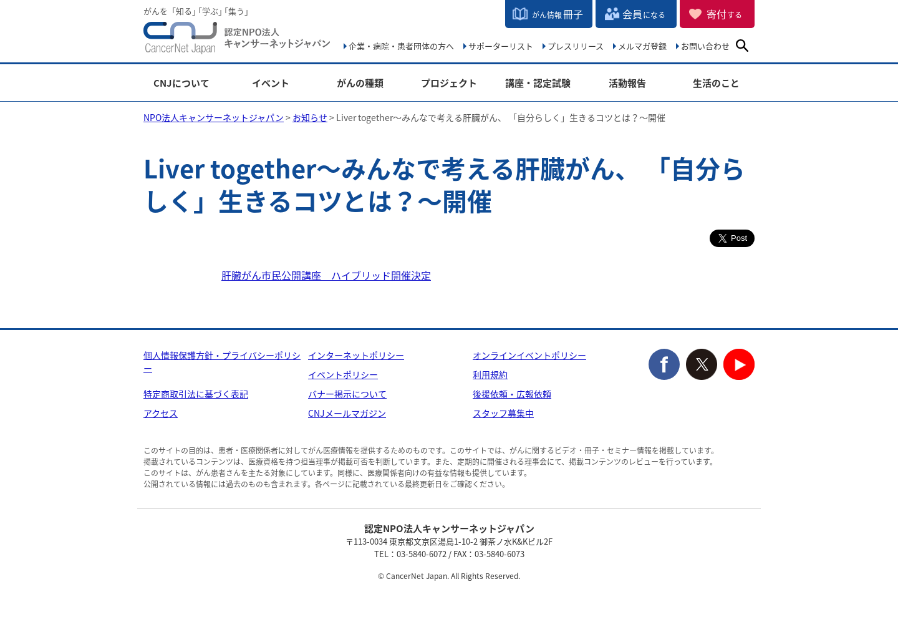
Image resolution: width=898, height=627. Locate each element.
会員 (643, 13)
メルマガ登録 (642, 46)
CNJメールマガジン (347, 413)
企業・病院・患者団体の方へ (401, 46)
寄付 (724, 13)
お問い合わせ (705, 46)
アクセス (160, 413)
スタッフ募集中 (503, 413)
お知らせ (309, 117)
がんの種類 (360, 83)
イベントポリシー (343, 374)
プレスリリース (576, 46)
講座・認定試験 (538, 83)
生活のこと (716, 83)
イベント (270, 83)
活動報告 (627, 83)
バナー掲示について (347, 393)
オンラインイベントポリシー (529, 355)
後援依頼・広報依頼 (512, 393)
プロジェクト (449, 83)
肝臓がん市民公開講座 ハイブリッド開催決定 (326, 275)
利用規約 (490, 374)
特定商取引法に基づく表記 (195, 393)
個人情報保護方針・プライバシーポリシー (222, 361)
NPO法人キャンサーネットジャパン (237, 40)
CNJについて (181, 83)
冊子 (557, 13)
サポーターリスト (500, 46)
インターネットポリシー (356, 355)
